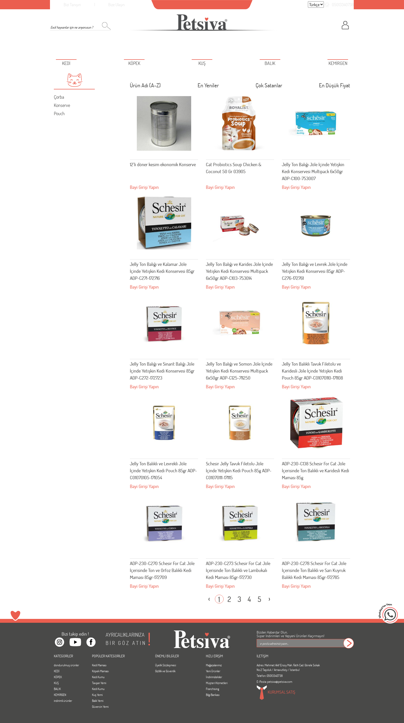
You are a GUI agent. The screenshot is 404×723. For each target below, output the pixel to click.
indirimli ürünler (63, 701)
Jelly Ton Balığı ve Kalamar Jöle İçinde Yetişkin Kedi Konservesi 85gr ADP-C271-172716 (162, 271)
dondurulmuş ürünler (66, 665)
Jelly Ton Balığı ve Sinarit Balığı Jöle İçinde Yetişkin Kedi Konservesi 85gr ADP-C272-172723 (162, 371)
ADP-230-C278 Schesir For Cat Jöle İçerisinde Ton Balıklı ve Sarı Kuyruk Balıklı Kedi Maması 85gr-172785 (314, 570)
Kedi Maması (99, 665)
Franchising (212, 689)
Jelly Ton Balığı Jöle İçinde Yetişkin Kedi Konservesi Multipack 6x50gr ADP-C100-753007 (313, 171)
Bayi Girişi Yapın (144, 187)
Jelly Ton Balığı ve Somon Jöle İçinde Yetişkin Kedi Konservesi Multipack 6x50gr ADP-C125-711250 (239, 371)
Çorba (59, 97)
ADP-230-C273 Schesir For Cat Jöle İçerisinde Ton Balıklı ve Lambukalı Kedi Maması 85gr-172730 (238, 570)
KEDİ (57, 671)
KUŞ (56, 683)
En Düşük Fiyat (334, 86)
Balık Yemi (97, 701)
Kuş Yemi (97, 695)
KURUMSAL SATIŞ (276, 692)
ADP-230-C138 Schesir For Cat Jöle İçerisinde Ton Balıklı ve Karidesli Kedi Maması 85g (315, 470)
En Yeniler (208, 86)
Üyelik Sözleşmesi (165, 665)
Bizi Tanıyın (72, 4)
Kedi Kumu (98, 677)
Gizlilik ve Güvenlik (165, 671)
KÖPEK (58, 677)
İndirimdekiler (214, 677)
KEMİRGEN (60, 695)
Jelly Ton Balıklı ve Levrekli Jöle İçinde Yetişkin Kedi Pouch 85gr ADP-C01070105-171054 (163, 470)
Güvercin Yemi (100, 706)
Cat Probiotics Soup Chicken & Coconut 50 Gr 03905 (233, 167)
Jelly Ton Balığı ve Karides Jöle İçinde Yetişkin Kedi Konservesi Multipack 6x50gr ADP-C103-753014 (239, 271)
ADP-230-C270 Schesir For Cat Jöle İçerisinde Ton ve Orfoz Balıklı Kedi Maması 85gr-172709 (162, 570)
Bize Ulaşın (116, 4)
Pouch (59, 113)
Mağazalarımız (214, 665)
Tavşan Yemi (99, 683)
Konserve (62, 105)
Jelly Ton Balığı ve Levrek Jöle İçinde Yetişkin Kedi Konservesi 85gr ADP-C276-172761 (314, 271)
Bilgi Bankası (213, 695)
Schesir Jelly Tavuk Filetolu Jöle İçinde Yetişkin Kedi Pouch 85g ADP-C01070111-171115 (238, 470)
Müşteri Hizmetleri (217, 683)
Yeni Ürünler (213, 671)
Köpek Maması (100, 671)
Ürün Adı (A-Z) (145, 86)
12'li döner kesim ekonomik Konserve (163, 164)
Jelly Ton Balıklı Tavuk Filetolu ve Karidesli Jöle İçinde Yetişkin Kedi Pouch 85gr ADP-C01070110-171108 (312, 371)
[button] (74, 80)
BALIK (57, 689)
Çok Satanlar (269, 86)
